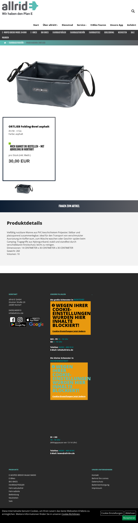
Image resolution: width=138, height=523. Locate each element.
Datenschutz (97, 481)
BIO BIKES (45, 32)
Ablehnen (130, 513)
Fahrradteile (94, 32)
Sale (132, 32)
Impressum (97, 488)
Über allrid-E (50, 25)
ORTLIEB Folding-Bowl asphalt (29, 126)
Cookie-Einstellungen (112, 513)
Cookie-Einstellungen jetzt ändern (68, 331)
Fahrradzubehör (77, 32)
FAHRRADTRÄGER (59, 32)
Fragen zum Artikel (69, 206)
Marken (5, 37)
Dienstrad (67, 25)
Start (36, 25)
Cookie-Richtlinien (71, 514)
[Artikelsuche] (133, 11)
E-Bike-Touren (98, 25)
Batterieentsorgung (100, 485)
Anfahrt (131, 25)
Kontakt (95, 475)
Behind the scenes (100, 478)
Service (82, 25)
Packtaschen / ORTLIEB (35, 42)
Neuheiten (122, 32)
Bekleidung (109, 32)
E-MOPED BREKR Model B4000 (14, 32)
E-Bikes (34, 32)
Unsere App (116, 25)
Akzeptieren (129, 517)
